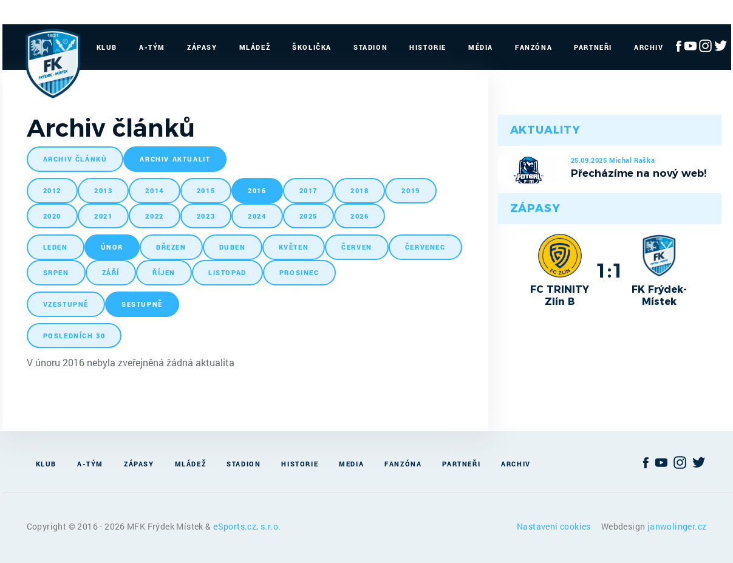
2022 (154, 215)
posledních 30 (74, 335)
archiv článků (75, 158)
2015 (206, 190)
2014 (154, 190)
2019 (410, 190)
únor (112, 246)
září (111, 272)
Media (351, 463)
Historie (427, 47)
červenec (425, 246)
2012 (52, 190)
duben (232, 246)
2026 (359, 215)
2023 (206, 215)
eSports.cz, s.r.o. (247, 526)
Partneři (593, 47)
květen (294, 246)
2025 (308, 215)
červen (356, 246)
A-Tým (152, 47)
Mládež (255, 47)
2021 (103, 215)
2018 (359, 190)
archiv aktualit (175, 158)
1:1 (609, 270)
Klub (107, 47)
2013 (103, 190)
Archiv (649, 47)
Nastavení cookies (555, 526)
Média (480, 47)
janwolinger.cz (677, 526)
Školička (312, 47)
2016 (257, 190)
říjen (164, 272)
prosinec (299, 272)
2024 (257, 215)
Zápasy (202, 47)
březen (171, 246)
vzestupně (66, 304)
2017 (308, 190)
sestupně (142, 304)
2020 (52, 215)
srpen (56, 272)
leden (55, 246)
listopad (227, 272)
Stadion (370, 47)
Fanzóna (533, 47)
